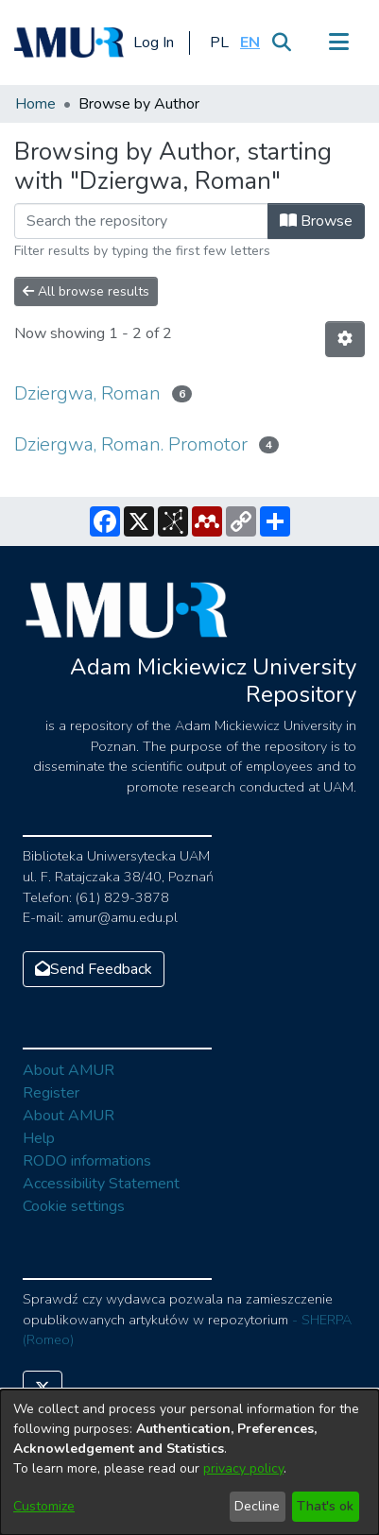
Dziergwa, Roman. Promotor (131, 444)
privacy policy (243, 1468)
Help (39, 1138)
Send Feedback (93, 969)
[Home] (69, 42)
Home (35, 104)
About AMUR (68, 1070)
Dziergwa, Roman (87, 393)
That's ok (325, 1506)
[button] (218, 42)
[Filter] (141, 221)
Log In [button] (154, 42)
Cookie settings (74, 1206)
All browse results (86, 291)
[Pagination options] (345, 339)
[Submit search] (281, 42)
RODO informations (87, 1161)
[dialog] (189, 1462)
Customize (44, 1506)
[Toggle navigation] (338, 42)
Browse (316, 221)
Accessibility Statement (101, 1183)
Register (51, 1093)
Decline (257, 1506)
